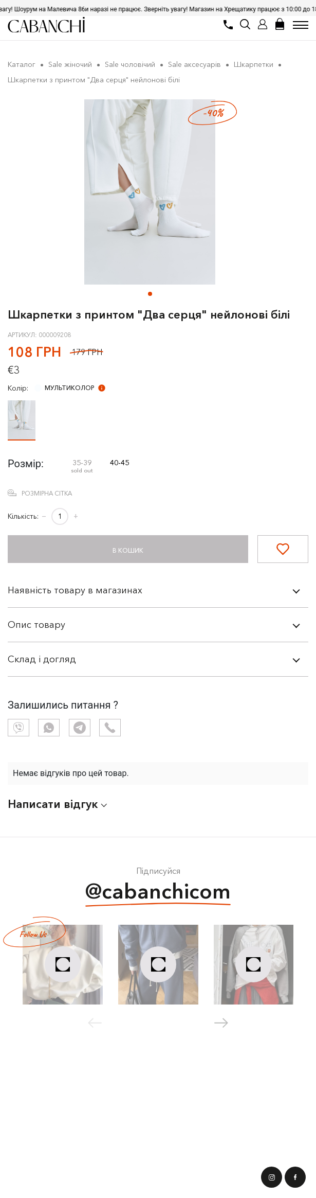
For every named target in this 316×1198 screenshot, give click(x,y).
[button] (150, 294)
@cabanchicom (158, 892)
